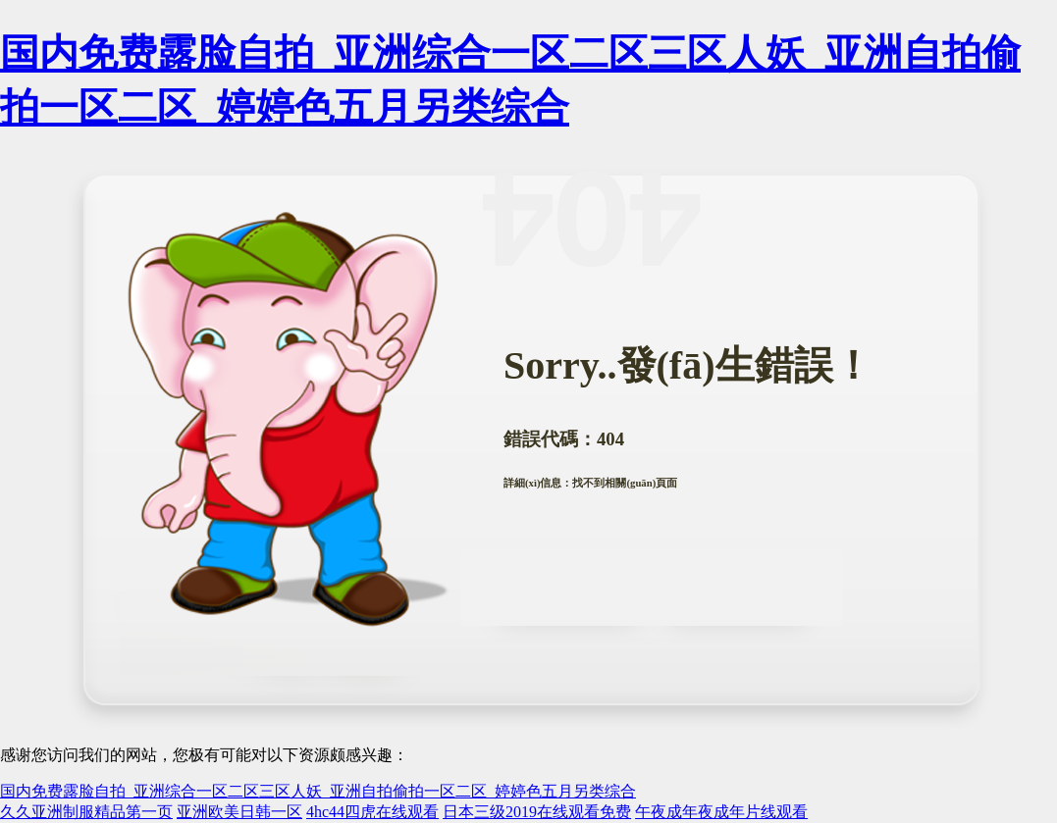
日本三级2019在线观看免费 (537, 811)
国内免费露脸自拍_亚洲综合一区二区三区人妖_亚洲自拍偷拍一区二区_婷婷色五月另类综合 (318, 791)
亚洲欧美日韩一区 (239, 811)
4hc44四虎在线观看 (372, 811)
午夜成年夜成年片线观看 (721, 811)
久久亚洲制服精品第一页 (86, 811)
